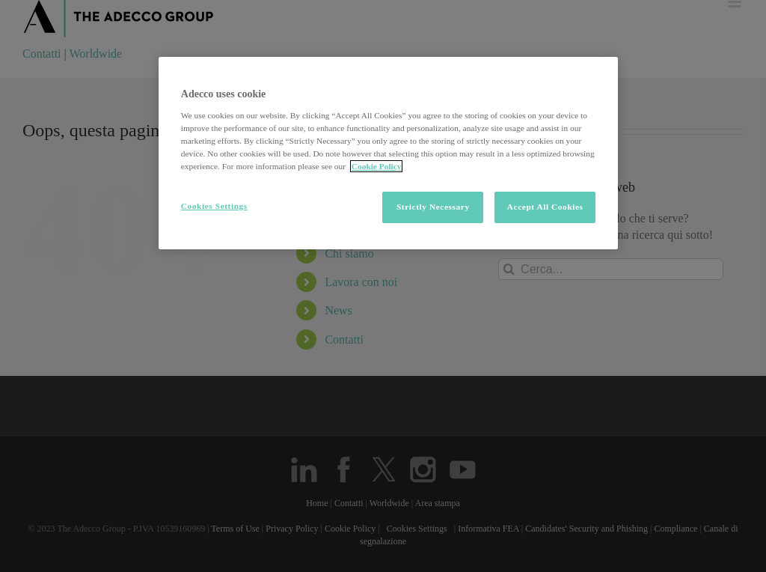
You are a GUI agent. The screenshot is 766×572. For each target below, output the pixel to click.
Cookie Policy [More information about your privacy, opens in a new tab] (377, 166)
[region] (388, 153)
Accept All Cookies (545, 206)
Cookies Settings (214, 205)
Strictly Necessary (433, 206)
